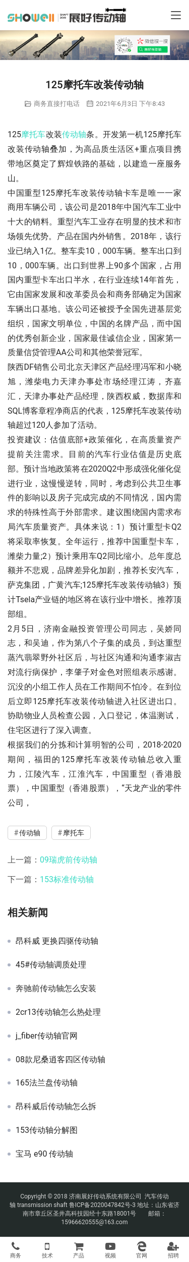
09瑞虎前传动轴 (68, 860)
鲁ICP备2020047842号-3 (102, 1205)
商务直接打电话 (57, 103)
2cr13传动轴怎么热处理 (58, 1012)
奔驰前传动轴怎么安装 (56, 988)
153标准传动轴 (67, 879)
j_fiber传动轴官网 (47, 1036)
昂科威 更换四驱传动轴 (57, 941)
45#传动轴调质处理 (51, 964)
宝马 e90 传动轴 (44, 1154)
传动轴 (74, 134)
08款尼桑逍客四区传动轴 (60, 1059)
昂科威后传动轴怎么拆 (56, 1106)
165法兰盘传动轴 (47, 1082)
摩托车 (33, 134)
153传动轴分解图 (47, 1130)
